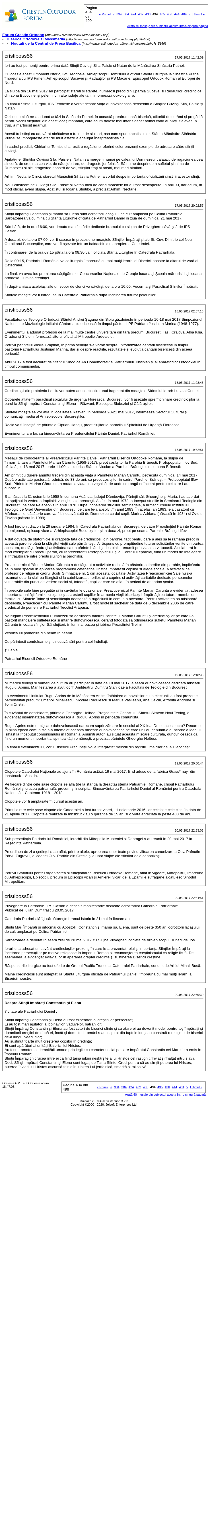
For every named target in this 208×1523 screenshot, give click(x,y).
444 (176, 14)
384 (126, 14)
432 (140, 14)
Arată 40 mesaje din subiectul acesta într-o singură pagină (165, 1094)
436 (169, 14)
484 (184, 14)
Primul (105, 14)
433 (148, 14)
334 (118, 14)
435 (162, 14)
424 (133, 14)
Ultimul (198, 14)
